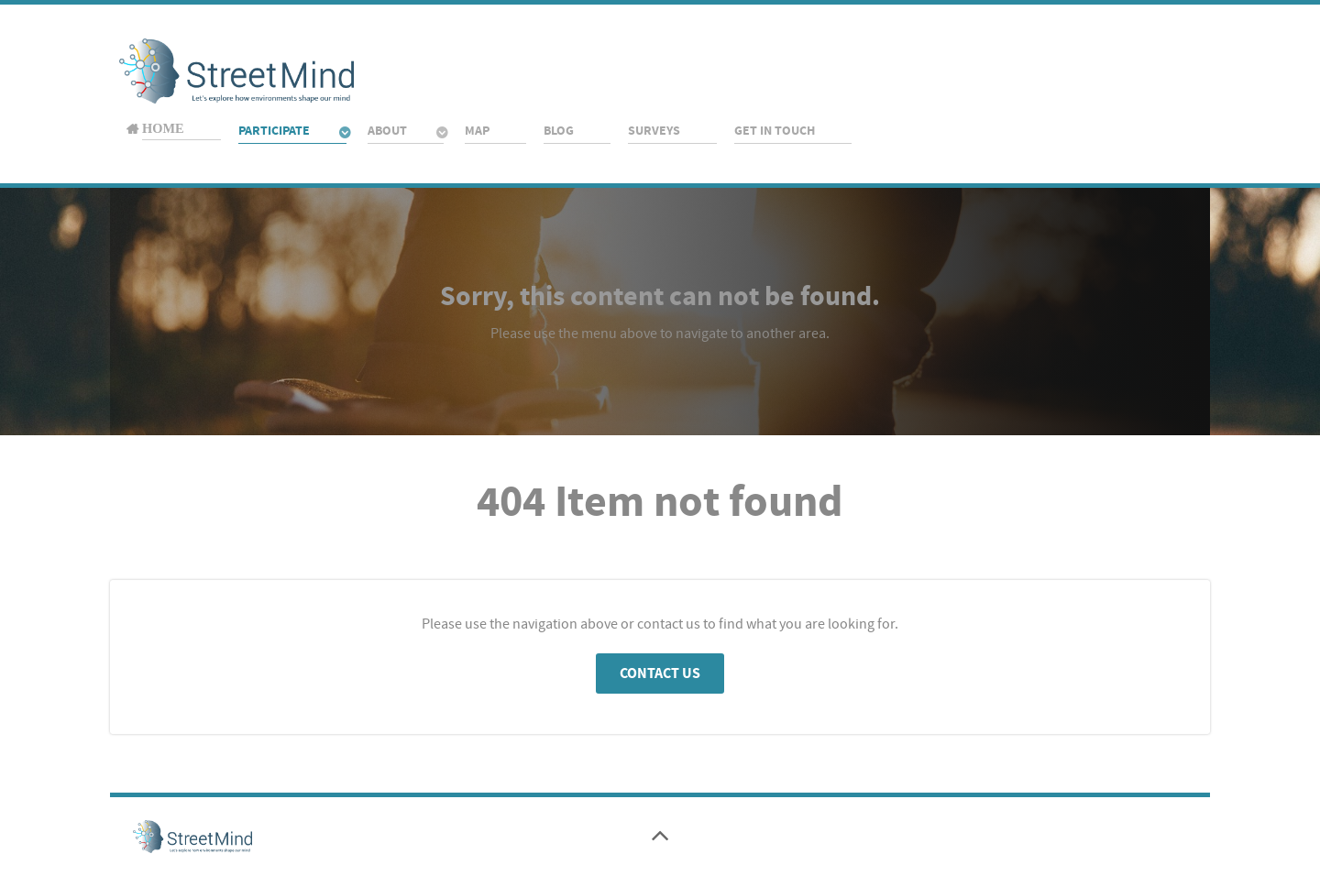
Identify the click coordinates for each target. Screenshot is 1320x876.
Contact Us (660, 673)
